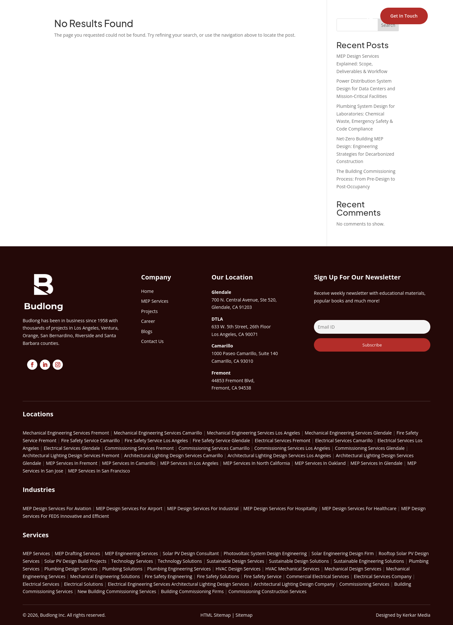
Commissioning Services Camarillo (214, 448)
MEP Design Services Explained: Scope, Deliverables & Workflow (362, 63)
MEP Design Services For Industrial (203, 508)
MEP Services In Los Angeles (189, 463)
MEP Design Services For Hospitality (280, 508)
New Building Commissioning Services (117, 591)
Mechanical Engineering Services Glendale (348, 433)
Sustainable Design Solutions (299, 561)
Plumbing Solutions (122, 569)
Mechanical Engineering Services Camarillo (158, 433)
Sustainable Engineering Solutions (369, 561)
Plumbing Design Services (71, 569)
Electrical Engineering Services (139, 584)
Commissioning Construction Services (267, 591)
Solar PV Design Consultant (191, 553)
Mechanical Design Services (352, 569)
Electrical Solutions (83, 584)
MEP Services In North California (256, 463)
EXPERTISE (220, 16)
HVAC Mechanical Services (292, 569)
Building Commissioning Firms (192, 591)
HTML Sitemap (215, 615)
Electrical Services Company (383, 576)
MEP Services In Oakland (320, 463)
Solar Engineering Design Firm (343, 553)
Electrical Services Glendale (72, 448)
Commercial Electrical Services (317, 576)
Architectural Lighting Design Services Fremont (71, 455)
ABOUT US (187, 16)
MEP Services (36, 553)
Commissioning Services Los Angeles (292, 448)
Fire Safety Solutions (218, 576)
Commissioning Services (364, 584)
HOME (159, 16)
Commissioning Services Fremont (139, 448)
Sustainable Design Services (235, 561)
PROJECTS (254, 16)
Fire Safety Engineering (168, 576)
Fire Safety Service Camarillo (90, 440)
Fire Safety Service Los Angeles (156, 440)
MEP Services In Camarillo (128, 463)
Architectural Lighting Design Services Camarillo (173, 455)
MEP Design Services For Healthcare (359, 508)
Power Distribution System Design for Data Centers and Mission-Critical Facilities (366, 88)
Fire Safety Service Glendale (221, 440)
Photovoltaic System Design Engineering (265, 553)
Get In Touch (404, 16)
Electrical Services (41, 584)
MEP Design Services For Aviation (57, 508)
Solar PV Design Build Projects (75, 561)
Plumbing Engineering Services (179, 569)
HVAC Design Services (238, 569)
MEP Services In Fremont (71, 463)
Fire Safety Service (262, 576)
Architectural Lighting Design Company (294, 584)
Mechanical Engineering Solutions (105, 576)
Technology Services (132, 561)
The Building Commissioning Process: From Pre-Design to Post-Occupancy (366, 179)
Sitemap (243, 615)
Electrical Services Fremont (282, 440)
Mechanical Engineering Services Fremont (66, 433)
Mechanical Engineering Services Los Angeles (253, 433)
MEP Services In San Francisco (99, 471)
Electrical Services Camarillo (344, 440)
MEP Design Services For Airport (129, 508)
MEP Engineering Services (131, 553)
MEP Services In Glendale (377, 463)
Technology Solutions (180, 561)
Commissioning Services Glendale (370, 448)
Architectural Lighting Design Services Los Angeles (279, 455)
